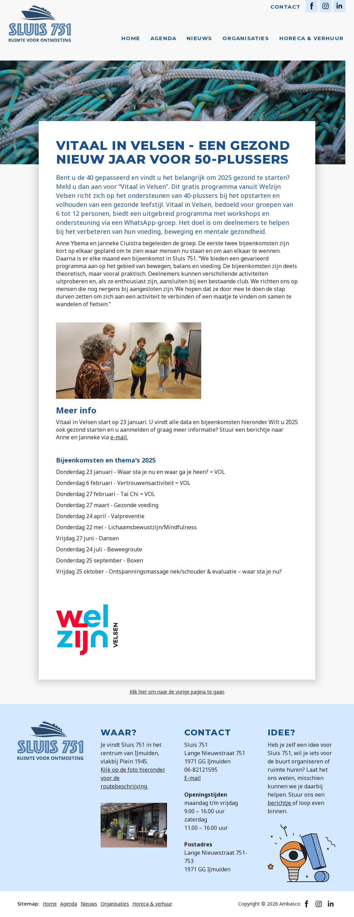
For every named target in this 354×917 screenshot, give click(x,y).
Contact (285, 6)
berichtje (280, 803)
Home (130, 38)
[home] (40, 23)
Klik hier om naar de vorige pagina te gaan (177, 691)
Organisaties (245, 38)
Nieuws (199, 38)
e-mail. (119, 437)
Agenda (163, 38)
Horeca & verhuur (311, 38)
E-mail (192, 778)
